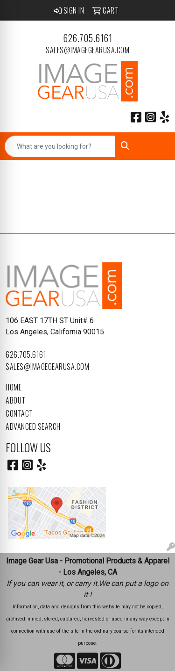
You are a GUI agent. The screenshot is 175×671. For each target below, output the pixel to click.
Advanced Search (33, 426)
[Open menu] (156, 146)
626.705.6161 (87, 38)
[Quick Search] (60, 146)
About (16, 400)
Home (13, 387)
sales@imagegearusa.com (87, 50)
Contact (19, 413)
